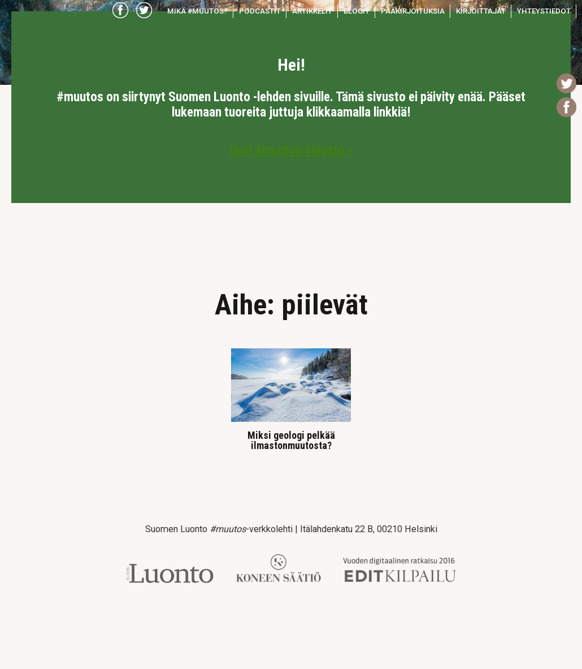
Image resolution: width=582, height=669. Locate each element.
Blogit (357, 11)
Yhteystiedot (544, 11)
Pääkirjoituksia (413, 11)
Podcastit (260, 11)
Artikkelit (312, 11)
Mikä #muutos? (197, 11)
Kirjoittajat (481, 11)
